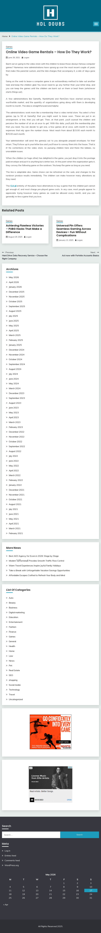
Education (13, 617)
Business (13, 607)
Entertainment (15, 622)
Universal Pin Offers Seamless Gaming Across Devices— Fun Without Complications (73, 230)
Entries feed (10, 855)
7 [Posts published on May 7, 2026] (50, 886)
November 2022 (16, 436)
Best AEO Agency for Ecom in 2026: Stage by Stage (34, 556)
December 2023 (16, 393)
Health (12, 646)
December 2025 (16, 291)
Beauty (12, 602)
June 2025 (14, 320)
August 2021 (15, 504)
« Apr (5, 904)
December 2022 (16, 431)
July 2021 (13, 509)
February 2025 (16, 340)
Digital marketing (17, 612)
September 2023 (17, 398)
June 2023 (14, 407)
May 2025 (14, 325)
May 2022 (14, 465)
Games (9, 47)
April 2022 (14, 470)
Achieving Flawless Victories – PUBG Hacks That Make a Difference (25, 229)
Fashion (12, 627)
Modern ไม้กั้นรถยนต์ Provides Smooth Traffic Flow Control (36, 560)
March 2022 (15, 475)
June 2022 (14, 460)
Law (11, 656)
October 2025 (15, 301)
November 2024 (16, 354)
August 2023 (15, 403)
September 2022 (17, 446)
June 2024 (14, 378)
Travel (12, 694)
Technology (14, 689)
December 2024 (16, 349)
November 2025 (16, 296)
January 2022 (15, 485)
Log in (7, 850)
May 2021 (14, 519)
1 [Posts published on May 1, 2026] (64, 883)
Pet (10, 665)
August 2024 (15, 369)
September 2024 (17, 364)
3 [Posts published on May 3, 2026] (91, 883)
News (11, 660)
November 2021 (16, 494)
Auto (11, 598)
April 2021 (14, 523)
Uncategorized (16, 699)
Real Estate (14, 670)
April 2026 (14, 282)
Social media (15, 685)
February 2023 (16, 427)
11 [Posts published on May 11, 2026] (10, 890)
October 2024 (15, 359)
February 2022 (16, 480)
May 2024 (14, 383)
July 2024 (13, 374)
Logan (26, 57)
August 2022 (15, 451)
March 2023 (15, 422)
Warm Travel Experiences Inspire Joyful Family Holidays (35, 565)
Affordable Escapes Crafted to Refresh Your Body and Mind (37, 575)
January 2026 (15, 287)
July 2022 (13, 456)
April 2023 (14, 417)
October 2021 (15, 499)
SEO (11, 675)
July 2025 (13, 316)
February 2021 (16, 533)
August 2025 (15, 311)
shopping (13, 680)
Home (11, 651)
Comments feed (12, 860)
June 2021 (14, 514)
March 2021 (15, 528)
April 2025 (14, 330)
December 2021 (16, 489)
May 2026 (14, 277)
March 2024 (15, 388)
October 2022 (15, 441)
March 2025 (15, 335)
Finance (12, 631)
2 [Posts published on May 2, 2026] (77, 883)
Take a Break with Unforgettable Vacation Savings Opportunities (39, 570)
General (12, 641)
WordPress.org (12, 865)
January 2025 (15, 345)
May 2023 (14, 412)
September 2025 (17, 306)
